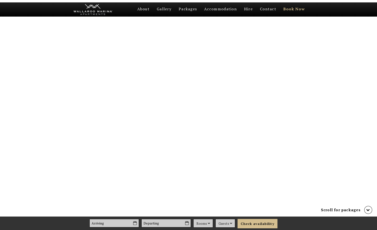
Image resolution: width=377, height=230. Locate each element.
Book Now (294, 9)
